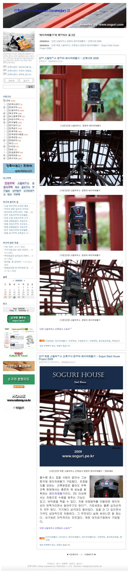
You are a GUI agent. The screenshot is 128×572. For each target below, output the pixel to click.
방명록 (121, 11)
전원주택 (9, 183)
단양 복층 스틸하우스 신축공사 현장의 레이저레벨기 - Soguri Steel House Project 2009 (79, 358)
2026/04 (18, 281)
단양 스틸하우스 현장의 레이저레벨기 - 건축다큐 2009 (76, 41)
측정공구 (116, 340)
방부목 (17, 194)
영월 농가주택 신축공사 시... (17, 232)
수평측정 (93, 340)
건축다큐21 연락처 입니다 (19, 74)
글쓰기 (26, 80)
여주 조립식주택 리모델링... (17, 214)
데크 (9, 194)
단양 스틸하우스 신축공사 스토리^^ (56, 329)
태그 (113, 11)
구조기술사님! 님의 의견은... (17, 249)
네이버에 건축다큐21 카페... (17, 211)
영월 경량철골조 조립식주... (17, 220)
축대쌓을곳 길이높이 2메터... (17, 255)
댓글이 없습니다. (63, 346)
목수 (17, 187)
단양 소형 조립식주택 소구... (17, 217)
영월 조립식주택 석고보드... (17, 223)
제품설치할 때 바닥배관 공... (17, 267)
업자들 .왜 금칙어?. (13, 261)
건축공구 (43, 61)
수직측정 (72, 340)
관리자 (11, 80)
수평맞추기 (83, 340)
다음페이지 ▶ (90, 554)
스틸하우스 (23, 183)
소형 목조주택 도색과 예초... (17, 205)
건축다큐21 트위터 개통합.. (20, 70)
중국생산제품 (105, 340)
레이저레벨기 (61, 340)
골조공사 (25, 187)
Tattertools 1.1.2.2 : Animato (68, 566)
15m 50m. (9, 246)
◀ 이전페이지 (73, 554)
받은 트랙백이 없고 (48, 346)
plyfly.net (98, 566)
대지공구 (63, 536)
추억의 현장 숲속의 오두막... (17, 208)
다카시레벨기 (52, 536)
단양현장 (50, 340)
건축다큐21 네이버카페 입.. (20, 66)
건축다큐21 (32, 566)
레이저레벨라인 (89, 536)
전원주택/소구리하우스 (49, 362)
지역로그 (104, 11)
